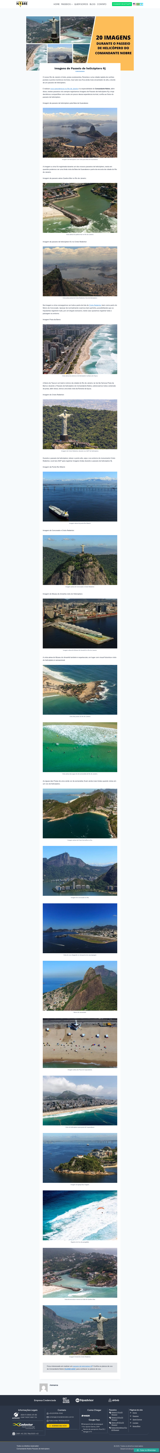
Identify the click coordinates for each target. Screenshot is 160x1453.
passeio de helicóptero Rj (82, 1366)
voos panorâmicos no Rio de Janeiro (64, 89)
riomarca (54, 1385)
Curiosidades (80, 71)
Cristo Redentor (95, 305)
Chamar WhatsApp (122, 4)
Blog (92, 4)
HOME (57, 4)
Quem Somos (81, 4)
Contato (101, 4)
